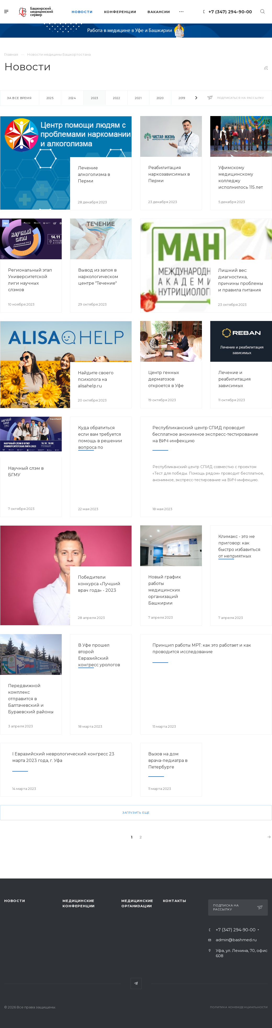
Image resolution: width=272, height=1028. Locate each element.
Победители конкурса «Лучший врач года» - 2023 (99, 584)
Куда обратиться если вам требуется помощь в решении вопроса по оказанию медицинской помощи (100, 447)
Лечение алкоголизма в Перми (94, 174)
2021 (138, 98)
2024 (72, 98)
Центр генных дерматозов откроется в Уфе (166, 379)
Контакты (174, 901)
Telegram (136, 983)
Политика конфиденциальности (239, 1007)
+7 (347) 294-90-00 (230, 11)
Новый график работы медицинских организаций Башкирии (164, 590)
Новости (14, 901)
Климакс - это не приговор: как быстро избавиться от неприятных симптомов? (239, 549)
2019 (182, 98)
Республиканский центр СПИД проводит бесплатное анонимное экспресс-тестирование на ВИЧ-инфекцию (205, 434)
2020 (160, 98)
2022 (116, 98)
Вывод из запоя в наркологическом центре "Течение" (98, 277)
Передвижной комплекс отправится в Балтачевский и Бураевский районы (31, 698)
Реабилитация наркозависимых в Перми (169, 174)
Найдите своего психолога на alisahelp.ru (96, 379)
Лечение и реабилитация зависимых (234, 379)
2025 (50, 98)
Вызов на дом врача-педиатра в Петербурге (168, 760)
